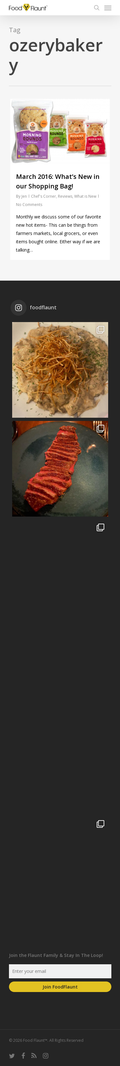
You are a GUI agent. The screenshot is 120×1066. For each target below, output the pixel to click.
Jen (24, 196)
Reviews (65, 196)
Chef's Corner (43, 196)
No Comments (29, 204)
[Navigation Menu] (107, 7)
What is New (85, 196)
